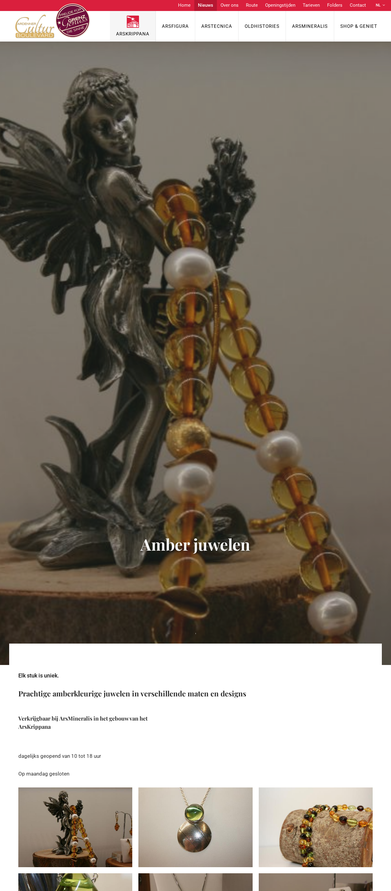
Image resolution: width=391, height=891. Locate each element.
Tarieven (311, 5)
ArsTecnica (216, 26)
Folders (334, 5)
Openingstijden (280, 5)
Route (252, 5)
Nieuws (205, 5)
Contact (358, 5)
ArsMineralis (310, 26)
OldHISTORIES (262, 26)
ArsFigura (175, 26)
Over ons (230, 5)
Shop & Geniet (358, 26)
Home (184, 5)
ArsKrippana (132, 34)
